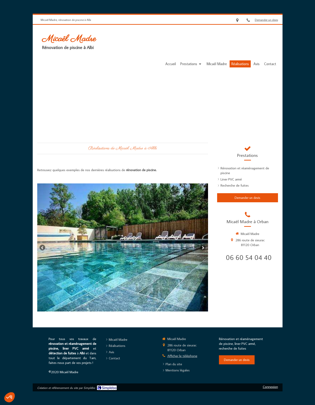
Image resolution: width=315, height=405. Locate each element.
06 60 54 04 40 (249, 257)
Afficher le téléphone (182, 356)
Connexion (270, 387)
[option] (122, 247)
